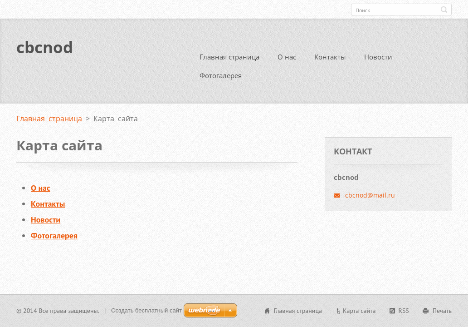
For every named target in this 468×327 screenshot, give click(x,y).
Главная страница (229, 55)
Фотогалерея (221, 74)
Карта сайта (359, 311)
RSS (404, 311)
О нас (287, 55)
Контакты (330, 55)
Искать (444, 10)
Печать (442, 311)
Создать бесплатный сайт (146, 310)
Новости (378, 55)
